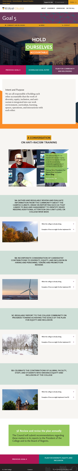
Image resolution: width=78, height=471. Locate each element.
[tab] (58, 224)
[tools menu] (73, 2)
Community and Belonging (13, 25)
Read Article (50, 178)
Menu (39, 25)
